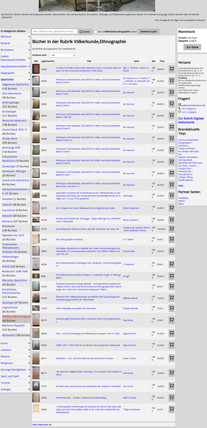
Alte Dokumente (11, 95)
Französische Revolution (15, 158)
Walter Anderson (131, 208)
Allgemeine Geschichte (15, 86)
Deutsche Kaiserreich (14, 122)
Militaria (15, 221)
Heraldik (14, 199)
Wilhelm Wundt (130, 298)
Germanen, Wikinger (14, 173)
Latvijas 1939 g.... (186, 177)
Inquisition (15, 210)
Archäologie (9, 113)
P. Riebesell (128, 264)
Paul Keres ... (184, 145)
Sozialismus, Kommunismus (11, 293)
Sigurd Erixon (129, 333)
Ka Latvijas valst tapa (188, 151)
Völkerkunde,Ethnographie (16, 318)
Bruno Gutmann (130, 219)
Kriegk (126, 276)
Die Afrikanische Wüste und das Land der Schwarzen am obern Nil (87, 228)
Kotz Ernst (128, 386)
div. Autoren (129, 92)
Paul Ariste (128, 320)
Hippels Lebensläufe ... (188, 157)
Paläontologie (10, 259)
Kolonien (14, 215)
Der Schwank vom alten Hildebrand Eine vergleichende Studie (85, 208)
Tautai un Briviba (186, 148)
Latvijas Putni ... (185, 168)
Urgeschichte (10, 309)
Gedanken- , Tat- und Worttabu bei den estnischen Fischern (84, 358)
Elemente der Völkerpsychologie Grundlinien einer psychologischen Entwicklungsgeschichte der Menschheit (88, 298)
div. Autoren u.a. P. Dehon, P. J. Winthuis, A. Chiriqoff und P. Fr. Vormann (136, 81)
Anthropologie (10, 104)
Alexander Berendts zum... (190, 162)
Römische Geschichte (14, 282)
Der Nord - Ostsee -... (188, 165)
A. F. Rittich (128, 239)
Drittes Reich (9, 140)
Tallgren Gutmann (131, 409)
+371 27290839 (187, 112)
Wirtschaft (16, 335)
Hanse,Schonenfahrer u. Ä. (16, 191)
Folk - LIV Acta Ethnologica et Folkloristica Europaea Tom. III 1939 (87, 333)
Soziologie (15, 302)
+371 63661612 (187, 108)
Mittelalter (9, 228)
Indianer (14, 204)
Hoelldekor (183, 198)
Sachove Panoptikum (188, 139)
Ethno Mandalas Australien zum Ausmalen (76, 308)
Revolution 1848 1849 (15, 273)
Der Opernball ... (186, 159)
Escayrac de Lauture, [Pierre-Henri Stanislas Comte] (136, 229)
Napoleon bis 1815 (13, 237)
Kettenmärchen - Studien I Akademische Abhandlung (81, 397)
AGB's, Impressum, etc (42, 424)
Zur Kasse (192, 47)
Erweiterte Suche (148, 31)
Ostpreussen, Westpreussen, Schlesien (14, 248)
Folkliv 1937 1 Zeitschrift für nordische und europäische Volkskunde (88, 345)
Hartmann (128, 195)
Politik (13, 266)
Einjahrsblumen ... (186, 179)
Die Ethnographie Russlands (69, 239)
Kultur (181, 203)
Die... (180, 154)
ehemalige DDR (11, 149)
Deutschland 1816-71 (14, 131)
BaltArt (181, 200)
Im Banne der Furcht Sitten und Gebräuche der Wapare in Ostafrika (88, 386)
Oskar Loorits (129, 358)
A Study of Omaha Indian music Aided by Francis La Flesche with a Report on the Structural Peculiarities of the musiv (88, 69)
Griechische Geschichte (15, 182)
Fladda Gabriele (130, 308)
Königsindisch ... (185, 142)
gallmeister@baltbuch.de (191, 105)
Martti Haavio (129, 397)
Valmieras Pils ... (185, 171)
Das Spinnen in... (185, 174)
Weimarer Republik (13, 327)
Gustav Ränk (129, 251)
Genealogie (15, 166)
